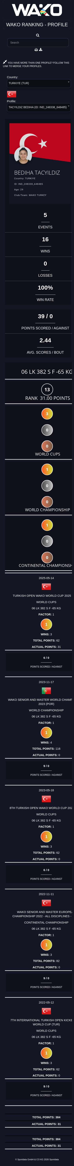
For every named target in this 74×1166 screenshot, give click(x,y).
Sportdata (54, 1159)
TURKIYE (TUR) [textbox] (19, 83)
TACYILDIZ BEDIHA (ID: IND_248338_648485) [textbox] (38, 107)
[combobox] (39, 84)
